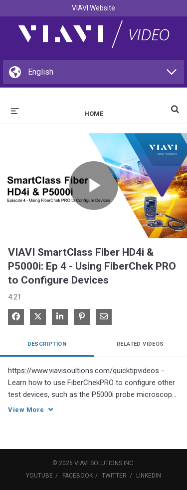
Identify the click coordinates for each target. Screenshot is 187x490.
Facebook (77, 475)
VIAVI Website (93, 8)
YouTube (39, 475)
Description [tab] (46, 344)
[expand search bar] (175, 105)
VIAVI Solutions (98, 463)
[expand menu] (15, 109)
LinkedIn (148, 475)
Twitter (114, 475)
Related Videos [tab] (140, 344)
